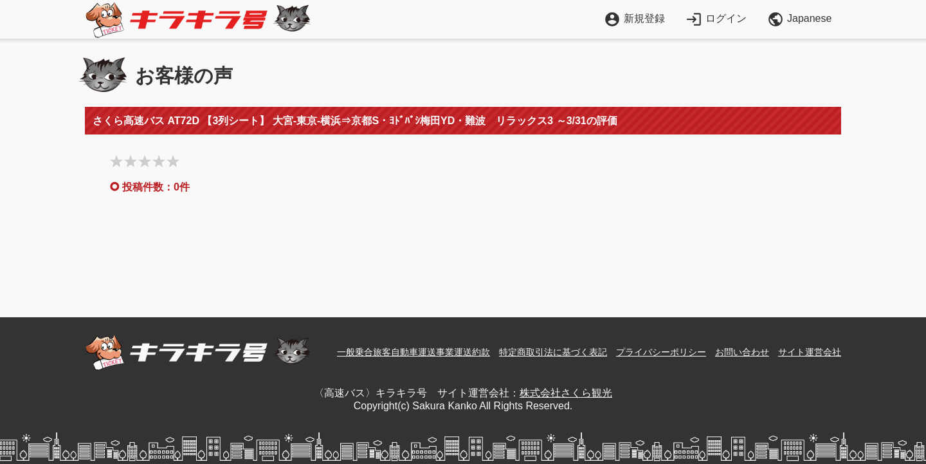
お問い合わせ (742, 352)
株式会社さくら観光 (566, 392)
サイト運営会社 (809, 352)
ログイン (716, 18)
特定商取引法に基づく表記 (553, 352)
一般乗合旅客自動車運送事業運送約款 (413, 352)
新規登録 (634, 18)
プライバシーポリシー (661, 352)
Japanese (799, 19)
